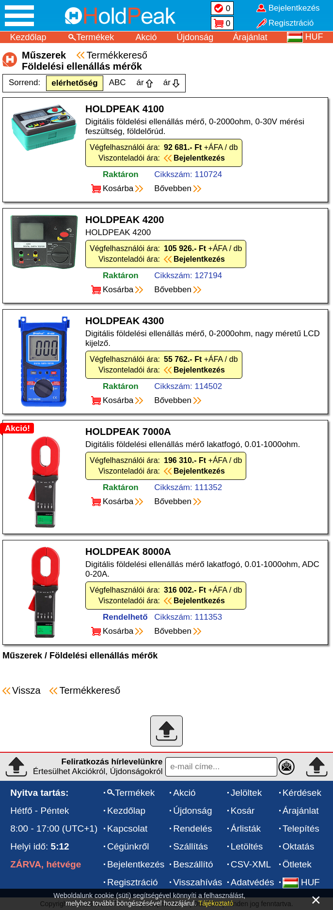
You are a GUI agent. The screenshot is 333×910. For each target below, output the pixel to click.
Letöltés (247, 846)
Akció (146, 37)
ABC (117, 82)
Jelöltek (246, 793)
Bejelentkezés (135, 864)
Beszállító (193, 864)
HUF (301, 882)
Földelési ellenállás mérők (103, 655)
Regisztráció (132, 882)
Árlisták (246, 828)
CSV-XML (251, 864)
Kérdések (302, 793)
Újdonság (194, 37)
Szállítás (190, 846)
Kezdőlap (28, 37)
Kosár (243, 811)
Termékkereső (116, 55)
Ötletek (297, 864)
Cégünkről (128, 846)
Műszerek (22, 655)
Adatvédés (252, 882)
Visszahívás (197, 882)
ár (140, 82)
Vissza (26, 690)
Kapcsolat (127, 828)
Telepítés (301, 828)
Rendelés (192, 828)
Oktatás (298, 846)
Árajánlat (250, 37)
